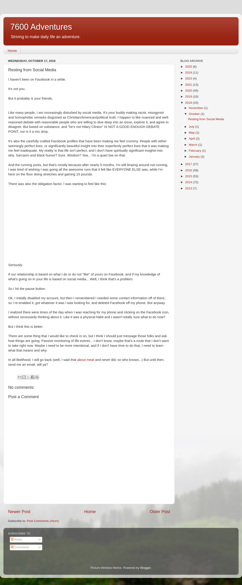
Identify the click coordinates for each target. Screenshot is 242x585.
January (195, 156)
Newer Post (19, 511)
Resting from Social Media (206, 119)
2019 (189, 96)
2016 (189, 170)
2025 (189, 66)
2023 (189, 78)
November (196, 108)
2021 (189, 84)
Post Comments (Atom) (43, 521)
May (192, 132)
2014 (189, 182)
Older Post (160, 511)
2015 (189, 176)
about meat (86, 360)
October (195, 114)
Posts (16, 539)
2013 (189, 188)
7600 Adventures (41, 27)
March (193, 144)
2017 (189, 164)
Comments (20, 547)
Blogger (145, 567)
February (195, 150)
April (192, 138)
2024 (189, 72)
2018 (189, 102)
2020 (189, 90)
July (192, 126)
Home (12, 51)
